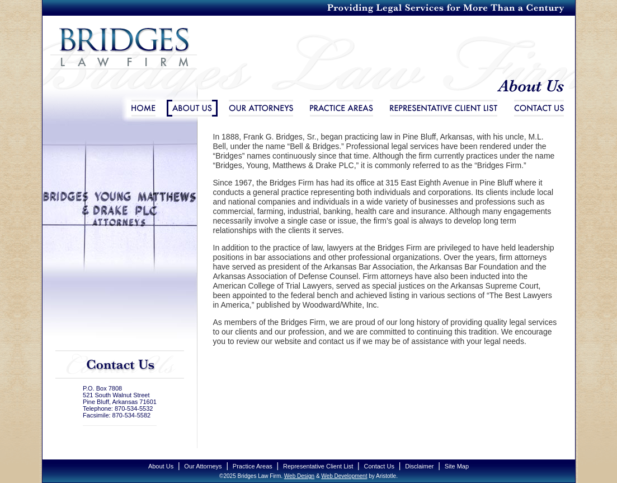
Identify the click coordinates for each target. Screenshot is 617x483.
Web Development (344, 476)
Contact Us (538, 108)
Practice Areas (341, 108)
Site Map (457, 466)
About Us (192, 108)
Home (143, 108)
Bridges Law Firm (120, 58)
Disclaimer (419, 466)
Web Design (299, 476)
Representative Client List (443, 108)
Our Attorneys (261, 108)
